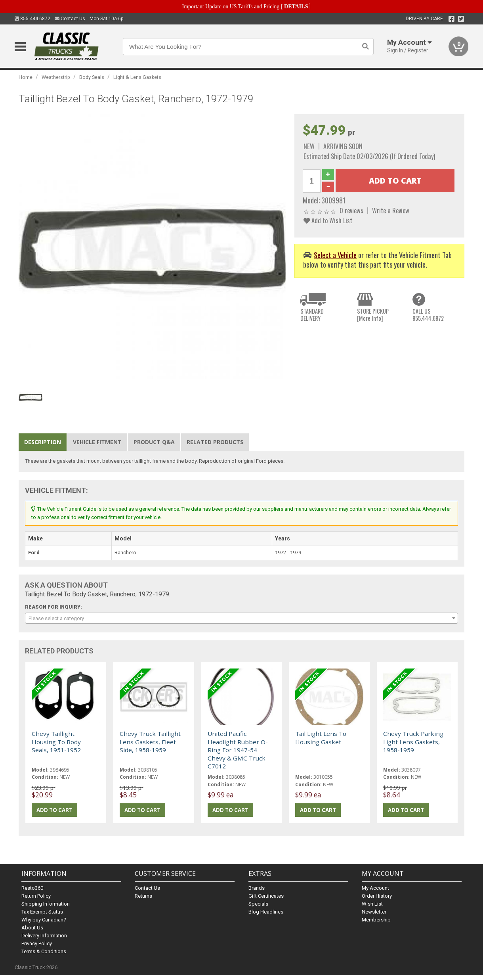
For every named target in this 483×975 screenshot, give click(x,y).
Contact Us (70, 18)
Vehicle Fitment (97, 442)
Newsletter (374, 912)
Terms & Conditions (43, 951)
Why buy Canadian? (43, 920)
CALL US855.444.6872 (428, 314)
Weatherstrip (56, 77)
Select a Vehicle (335, 254)
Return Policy (36, 896)
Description (42, 442)
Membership (376, 920)
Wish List (372, 904)
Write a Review (390, 210)
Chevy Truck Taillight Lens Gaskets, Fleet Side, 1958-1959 (150, 742)
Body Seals (91, 77)
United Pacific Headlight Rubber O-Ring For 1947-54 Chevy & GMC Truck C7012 (238, 750)
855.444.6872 (32, 18)
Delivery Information (44, 936)
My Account (375, 888)
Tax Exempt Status (42, 912)
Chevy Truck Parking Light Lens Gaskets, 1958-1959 (413, 742)
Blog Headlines (265, 912)
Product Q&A (154, 442)
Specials (258, 904)
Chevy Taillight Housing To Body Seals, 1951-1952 (56, 742)
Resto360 (32, 888)
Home (25, 77)
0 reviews (351, 210)
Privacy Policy (36, 943)
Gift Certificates (266, 896)
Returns (143, 896)
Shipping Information (45, 904)
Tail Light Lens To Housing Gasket (320, 737)
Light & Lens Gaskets (137, 77)
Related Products (215, 442)
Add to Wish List (328, 220)
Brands (256, 888)
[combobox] (241, 618)
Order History (377, 896)
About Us (32, 928)
